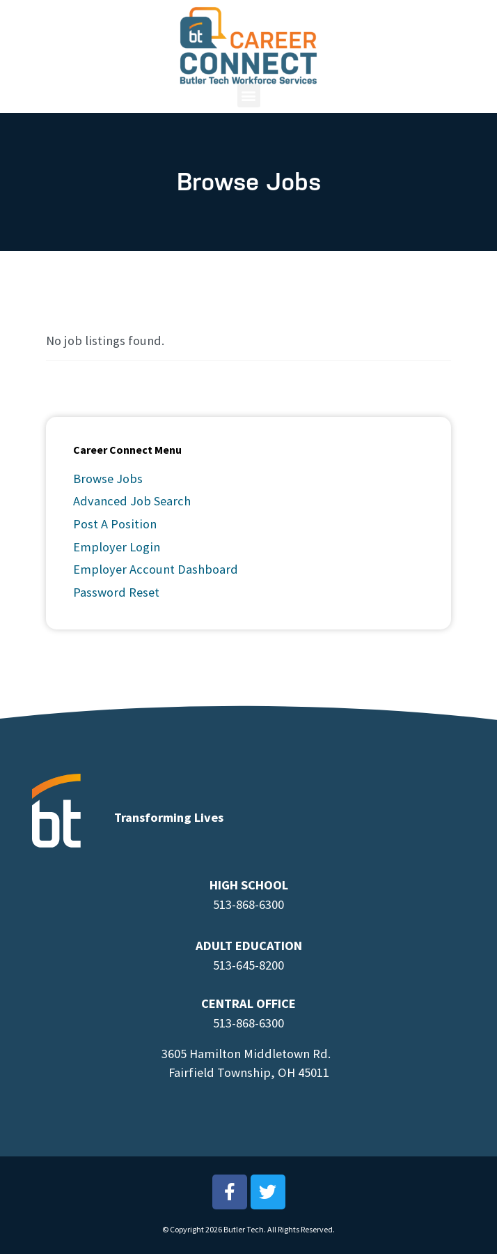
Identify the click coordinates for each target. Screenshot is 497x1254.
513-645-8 (239, 965)
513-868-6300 (248, 904)
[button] (248, 89)
